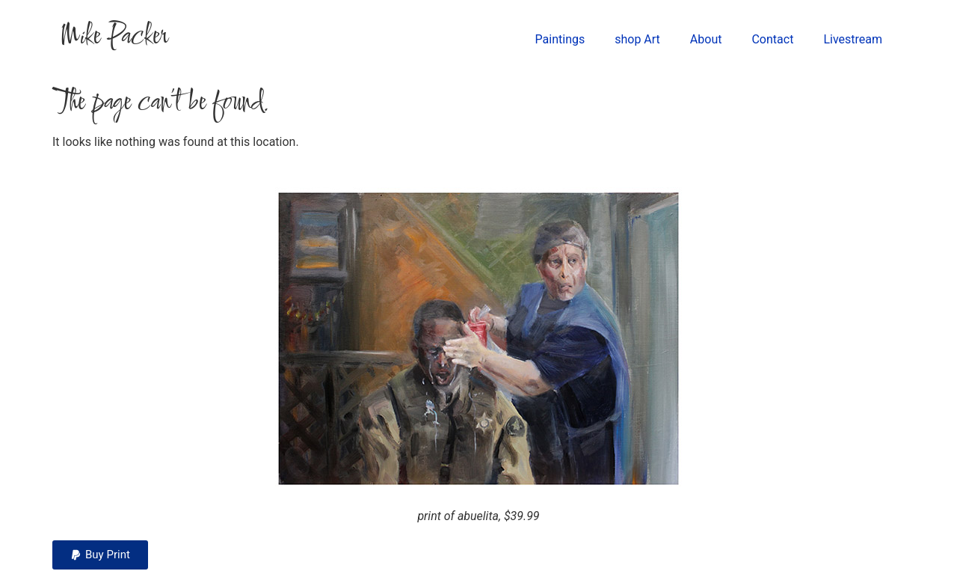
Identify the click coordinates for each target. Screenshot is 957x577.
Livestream (852, 39)
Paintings (560, 39)
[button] (100, 555)
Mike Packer (113, 37)
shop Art (637, 39)
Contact (772, 39)
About (706, 39)
